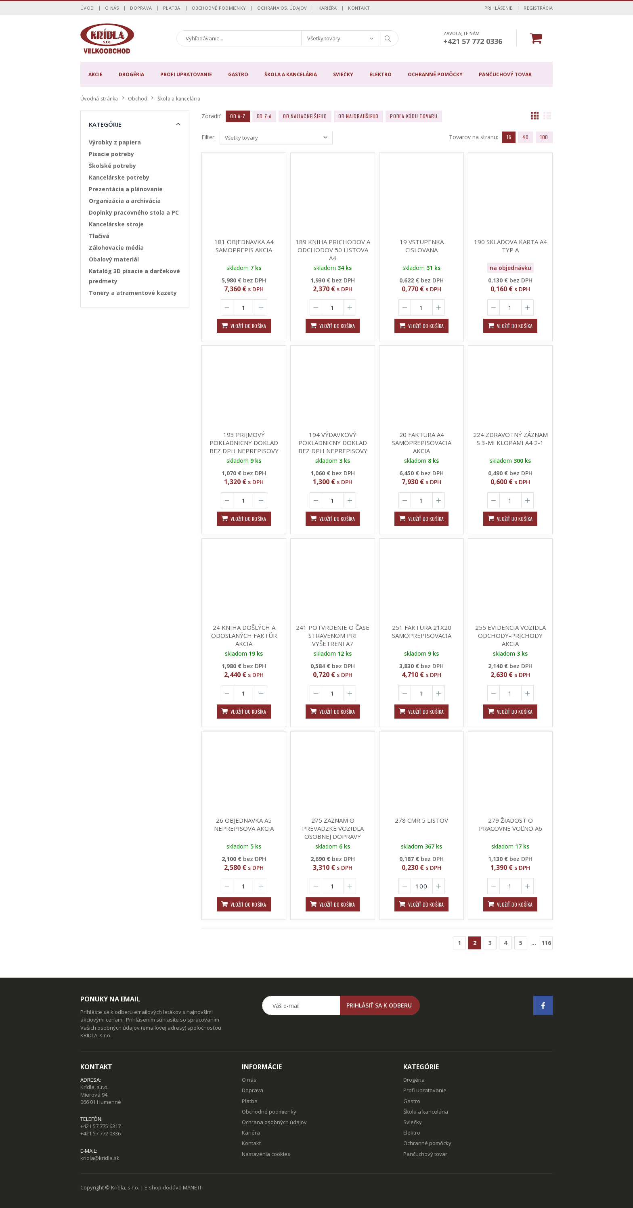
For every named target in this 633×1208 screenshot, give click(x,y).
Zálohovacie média (116, 247)
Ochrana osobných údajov (274, 1122)
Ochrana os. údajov (282, 8)
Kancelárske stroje (116, 224)
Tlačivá (99, 236)
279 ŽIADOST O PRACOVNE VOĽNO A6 (510, 824)
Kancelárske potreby (119, 177)
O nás (112, 8)
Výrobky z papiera (115, 142)
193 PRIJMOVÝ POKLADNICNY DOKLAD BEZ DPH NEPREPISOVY (244, 443)
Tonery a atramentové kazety (133, 293)
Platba (171, 8)
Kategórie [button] (105, 124)
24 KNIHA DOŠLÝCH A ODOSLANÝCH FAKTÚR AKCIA (244, 635)
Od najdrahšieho (358, 116)
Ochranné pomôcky (435, 74)
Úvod (87, 8)
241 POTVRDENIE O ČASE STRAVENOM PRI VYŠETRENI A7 (332, 635)
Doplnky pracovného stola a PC (134, 212)
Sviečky (343, 74)
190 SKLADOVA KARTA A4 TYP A (510, 246)
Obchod (138, 98)
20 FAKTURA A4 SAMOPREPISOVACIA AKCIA (421, 443)
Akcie (95, 74)
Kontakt (359, 8)
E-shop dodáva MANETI (173, 1187)
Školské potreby (112, 165)
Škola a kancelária (290, 74)
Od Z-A (264, 116)
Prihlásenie (498, 8)
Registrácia (538, 8)
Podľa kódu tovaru (414, 116)
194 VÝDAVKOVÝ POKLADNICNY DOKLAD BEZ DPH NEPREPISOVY (332, 443)
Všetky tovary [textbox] (323, 38)
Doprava (141, 8)
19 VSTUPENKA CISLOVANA (422, 246)
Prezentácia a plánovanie (126, 189)
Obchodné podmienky (219, 8)
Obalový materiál (114, 259)
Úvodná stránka (99, 98)
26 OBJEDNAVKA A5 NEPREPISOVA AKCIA (244, 824)
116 (546, 943)
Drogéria (131, 74)
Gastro (238, 74)
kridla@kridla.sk (99, 1158)
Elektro (380, 74)
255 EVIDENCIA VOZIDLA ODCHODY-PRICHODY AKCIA (510, 635)
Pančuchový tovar (505, 74)
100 (544, 137)
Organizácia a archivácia (125, 201)
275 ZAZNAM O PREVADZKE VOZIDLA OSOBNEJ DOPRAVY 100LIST (333, 832)
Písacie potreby (111, 154)
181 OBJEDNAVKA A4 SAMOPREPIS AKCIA (244, 246)
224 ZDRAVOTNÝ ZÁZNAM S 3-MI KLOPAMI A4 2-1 (510, 439)
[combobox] (339, 38)
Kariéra (328, 8)
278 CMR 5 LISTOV (421, 820)
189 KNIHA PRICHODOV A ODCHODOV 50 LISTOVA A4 (333, 250)
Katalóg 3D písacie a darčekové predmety (134, 276)
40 (525, 137)
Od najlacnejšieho (305, 116)
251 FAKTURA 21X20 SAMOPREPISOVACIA (421, 631)
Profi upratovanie (186, 74)
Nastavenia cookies (266, 1154)
